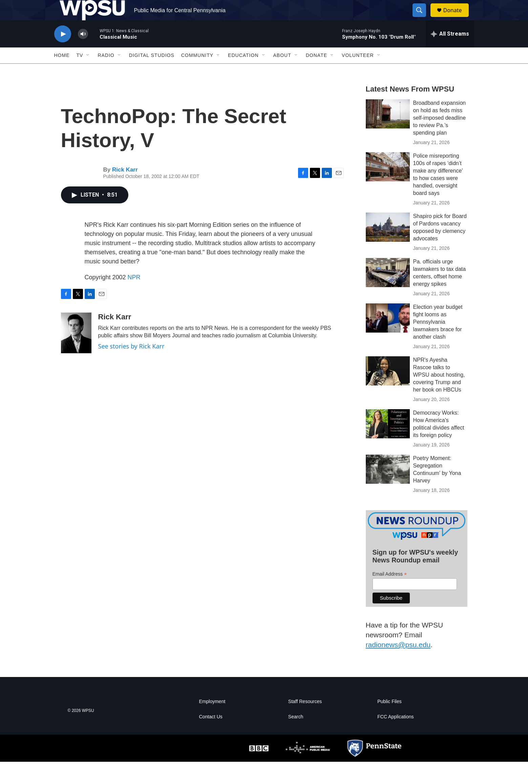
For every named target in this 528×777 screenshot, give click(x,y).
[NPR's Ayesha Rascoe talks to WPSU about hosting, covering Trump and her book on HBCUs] (388, 386)
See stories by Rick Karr (131, 361)
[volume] (83, 49)
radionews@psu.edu (398, 660)
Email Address (390, 589)
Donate (456, 17)
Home (62, 70)
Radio (106, 70)
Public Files (389, 716)
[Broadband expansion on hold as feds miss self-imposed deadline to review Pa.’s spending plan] (388, 129)
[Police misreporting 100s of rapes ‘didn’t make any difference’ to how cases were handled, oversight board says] (388, 182)
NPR (134, 292)
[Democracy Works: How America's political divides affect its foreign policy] (388, 439)
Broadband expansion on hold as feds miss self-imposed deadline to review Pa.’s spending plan (439, 133)
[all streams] (450, 49)
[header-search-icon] (422, 18)
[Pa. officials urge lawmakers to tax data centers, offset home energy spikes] (388, 287)
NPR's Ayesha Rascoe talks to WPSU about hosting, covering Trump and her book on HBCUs (439, 390)
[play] (62, 49)
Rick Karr (125, 185)
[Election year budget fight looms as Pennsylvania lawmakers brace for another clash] (388, 333)
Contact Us (211, 732)
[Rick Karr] (76, 348)
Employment (212, 716)
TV (80, 70)
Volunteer (358, 70)
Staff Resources (305, 716)
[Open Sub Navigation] (88, 70)
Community (197, 70)
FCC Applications (395, 732)
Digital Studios (151, 70)
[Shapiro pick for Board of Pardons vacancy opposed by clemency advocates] (388, 242)
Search (295, 732)
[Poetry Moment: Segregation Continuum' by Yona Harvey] (388, 484)
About (282, 70)
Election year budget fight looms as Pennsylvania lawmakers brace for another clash (438, 337)
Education (243, 70)
